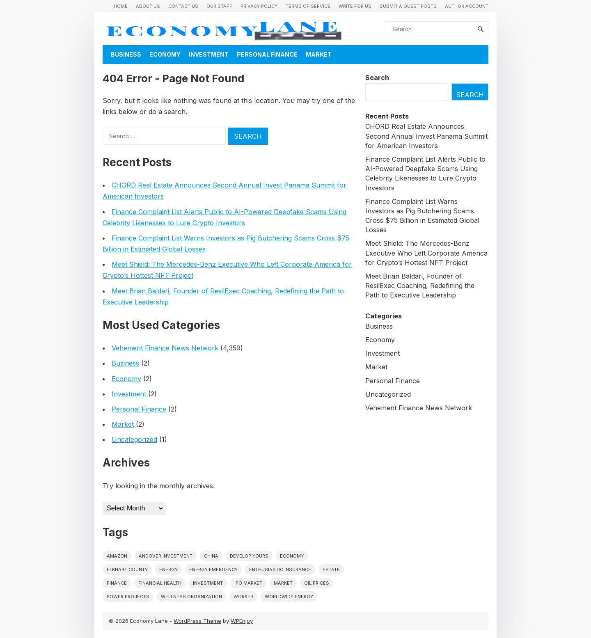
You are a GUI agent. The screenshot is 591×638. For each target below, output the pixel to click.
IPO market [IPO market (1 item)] (248, 583)
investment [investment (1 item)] (208, 583)
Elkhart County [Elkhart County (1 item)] (127, 569)
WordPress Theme (197, 620)
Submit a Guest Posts (408, 6)
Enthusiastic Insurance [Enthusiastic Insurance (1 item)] (280, 569)
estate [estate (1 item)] (331, 569)
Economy (165, 54)
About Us (148, 6)
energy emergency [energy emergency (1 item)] (213, 569)
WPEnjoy (242, 620)
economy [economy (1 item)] (292, 556)
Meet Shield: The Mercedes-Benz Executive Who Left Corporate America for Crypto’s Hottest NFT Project (426, 252)
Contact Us (183, 6)
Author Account (466, 6)
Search (377, 77)
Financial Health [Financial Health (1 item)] (159, 583)
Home (121, 6)
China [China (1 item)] (211, 556)
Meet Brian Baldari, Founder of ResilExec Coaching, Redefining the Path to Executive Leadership (419, 285)
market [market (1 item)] (283, 583)
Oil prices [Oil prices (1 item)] (316, 583)
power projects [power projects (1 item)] (128, 596)
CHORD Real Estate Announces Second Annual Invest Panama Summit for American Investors (426, 135)
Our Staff (219, 6)
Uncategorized (134, 439)
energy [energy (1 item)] (168, 569)
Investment (209, 54)
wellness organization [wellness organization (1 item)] (191, 596)
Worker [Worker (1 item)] (243, 596)
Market (319, 54)
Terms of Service (308, 6)
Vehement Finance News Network (165, 348)
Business (126, 54)
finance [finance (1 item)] (117, 583)
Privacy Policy (259, 6)
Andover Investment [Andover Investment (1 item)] (165, 556)
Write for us (355, 6)
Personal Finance (267, 54)
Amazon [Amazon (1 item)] (117, 556)
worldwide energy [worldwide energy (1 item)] (289, 596)
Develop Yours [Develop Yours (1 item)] (249, 556)
